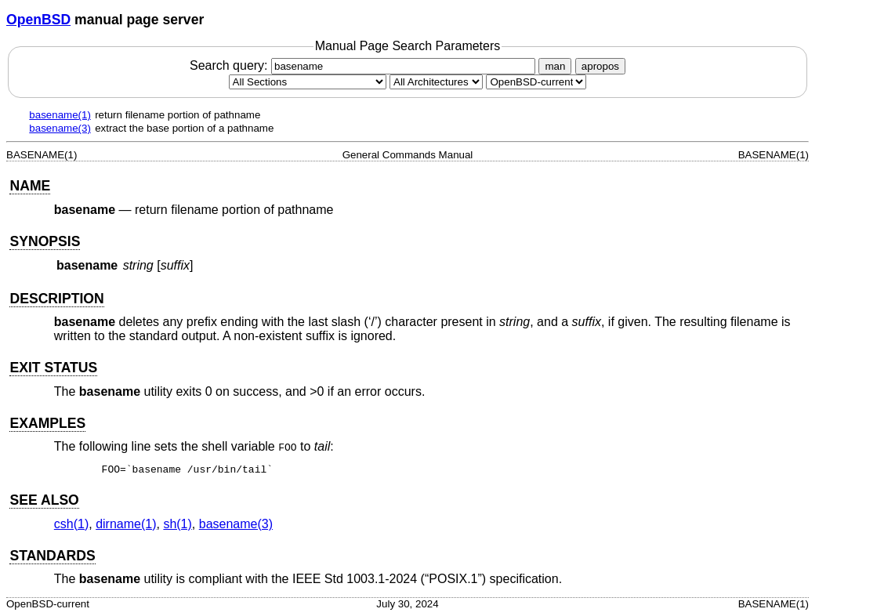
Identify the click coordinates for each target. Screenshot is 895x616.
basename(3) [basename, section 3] (236, 524)
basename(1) (60, 115)
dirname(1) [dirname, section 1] (126, 524)
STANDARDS (52, 555)
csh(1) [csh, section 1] (71, 524)
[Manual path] (536, 81)
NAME (29, 186)
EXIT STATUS (53, 367)
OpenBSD (38, 19)
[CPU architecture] (436, 81)
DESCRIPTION (56, 298)
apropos (600, 66)
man (555, 66)
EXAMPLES (47, 423)
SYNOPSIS (44, 241)
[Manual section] (307, 81)
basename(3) (60, 128)
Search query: (364, 65)
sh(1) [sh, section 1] (177, 524)
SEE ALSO (43, 500)
